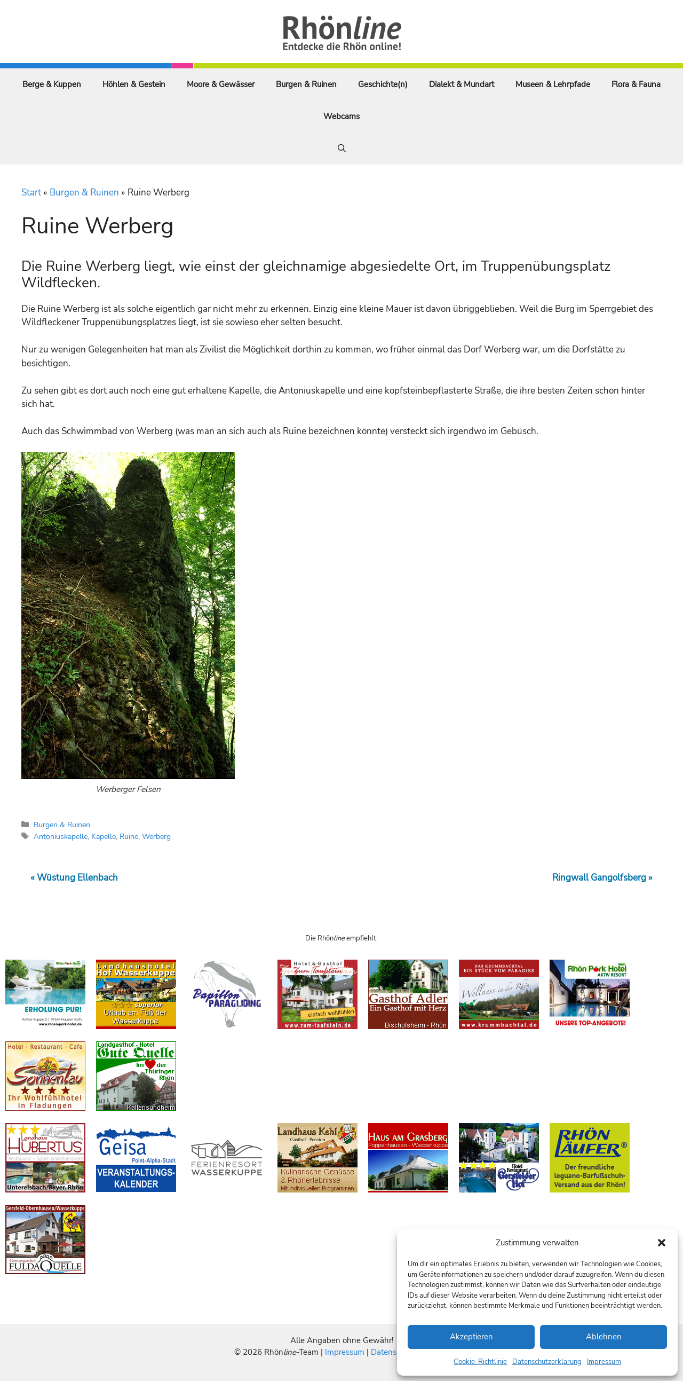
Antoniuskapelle (61, 836)
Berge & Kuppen (51, 84)
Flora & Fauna (636, 84)
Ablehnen (604, 1336)
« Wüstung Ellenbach (74, 878)
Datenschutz (393, 1352)
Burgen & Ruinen (306, 84)
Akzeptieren (471, 1336)
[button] (661, 1242)
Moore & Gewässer (221, 84)
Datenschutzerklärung (547, 1362)
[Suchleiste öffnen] (341, 148)
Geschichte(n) (383, 84)
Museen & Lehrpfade (552, 84)
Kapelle (103, 836)
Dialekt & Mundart (461, 84)
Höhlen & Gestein (133, 84)
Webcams (341, 116)
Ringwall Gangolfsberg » (602, 878)
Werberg (156, 836)
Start (31, 192)
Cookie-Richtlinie (480, 1362)
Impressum (604, 1362)
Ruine (129, 836)
